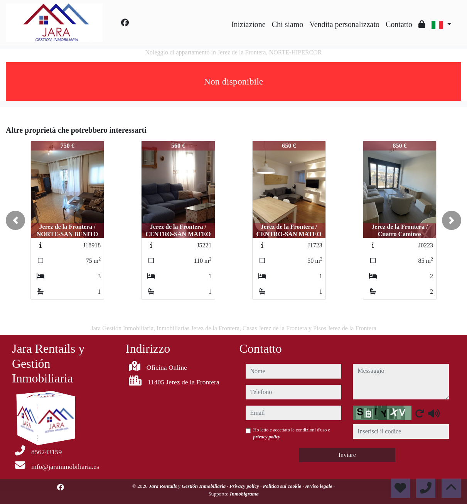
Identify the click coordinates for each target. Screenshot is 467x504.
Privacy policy (244, 486)
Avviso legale (319, 486)
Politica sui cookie (283, 486)
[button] (15, 220)
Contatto (399, 24)
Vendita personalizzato (344, 24)
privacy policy (266, 437)
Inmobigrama (244, 494)
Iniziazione (248, 24)
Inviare (347, 455)
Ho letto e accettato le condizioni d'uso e (291, 433)
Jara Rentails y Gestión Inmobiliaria (188, 486)
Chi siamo (287, 24)
